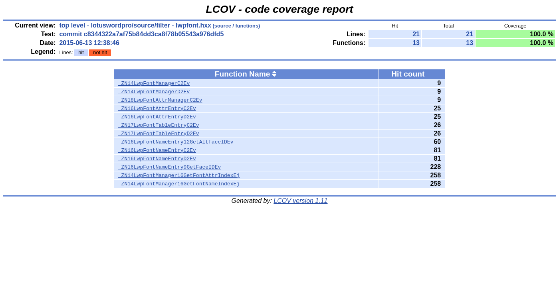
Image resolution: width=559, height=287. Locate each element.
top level (72, 25)
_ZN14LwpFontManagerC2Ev (154, 83)
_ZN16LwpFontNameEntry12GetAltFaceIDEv (176, 141)
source (222, 26)
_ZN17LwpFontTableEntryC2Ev (158, 125)
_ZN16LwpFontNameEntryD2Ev (157, 158)
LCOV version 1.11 (300, 200)
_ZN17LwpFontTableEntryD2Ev (158, 133)
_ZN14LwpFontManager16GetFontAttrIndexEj (179, 175)
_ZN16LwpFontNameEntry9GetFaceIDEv (169, 167)
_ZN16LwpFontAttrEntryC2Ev (157, 108)
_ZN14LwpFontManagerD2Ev (154, 91)
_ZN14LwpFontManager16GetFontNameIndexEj (179, 183)
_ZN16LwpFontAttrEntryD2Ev (157, 116)
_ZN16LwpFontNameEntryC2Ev (157, 150)
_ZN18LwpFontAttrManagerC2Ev (160, 100)
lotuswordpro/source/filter (130, 25)
